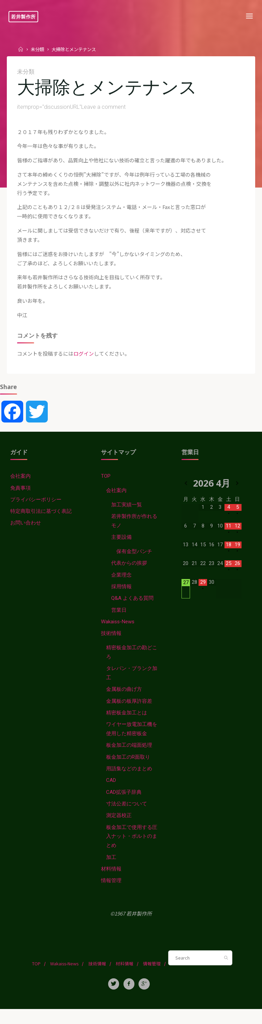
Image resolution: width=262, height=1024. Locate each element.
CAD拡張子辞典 (124, 805)
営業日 (119, 619)
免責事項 (20, 495)
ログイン (83, 358)
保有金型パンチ (134, 559)
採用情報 (122, 595)
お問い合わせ (25, 531)
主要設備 (122, 545)
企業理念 (122, 583)
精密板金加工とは (126, 724)
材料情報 (111, 883)
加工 (111, 871)
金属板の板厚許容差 (129, 712)
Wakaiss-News (118, 631)
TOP (106, 483)
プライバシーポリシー (35, 507)
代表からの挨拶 (129, 571)
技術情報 (111, 643)
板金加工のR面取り (128, 769)
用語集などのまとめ (129, 781)
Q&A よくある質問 (133, 607)
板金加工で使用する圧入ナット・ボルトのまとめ (132, 849)
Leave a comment (103, 107)
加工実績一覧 (127, 512)
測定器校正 (119, 829)
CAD (111, 793)
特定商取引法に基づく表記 (41, 519)
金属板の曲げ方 (124, 700)
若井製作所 (25, 16)
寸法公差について (126, 817)
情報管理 (111, 895)
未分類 (38, 49)
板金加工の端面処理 (129, 757)
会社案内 (20, 483)
